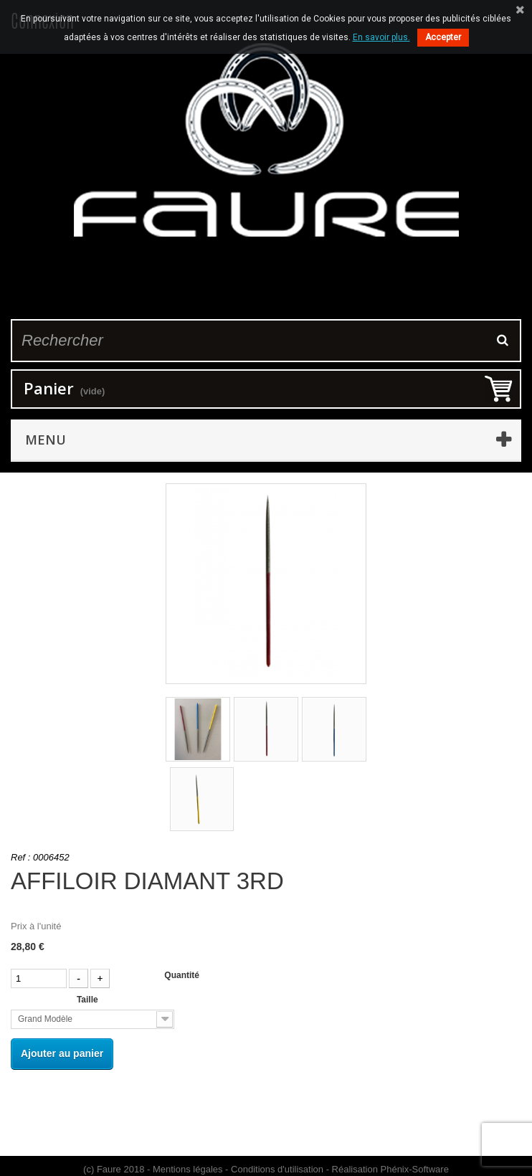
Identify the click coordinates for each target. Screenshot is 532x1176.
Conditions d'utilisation (277, 1169)
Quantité (181, 975)
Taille (88, 1000)
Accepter (443, 37)
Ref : (20, 857)
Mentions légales (188, 1169)
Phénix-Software (415, 1169)
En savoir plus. (381, 37)
